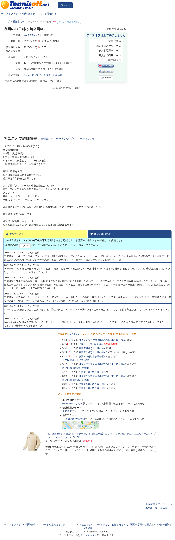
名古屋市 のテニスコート (158, 504)
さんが (72, 403)
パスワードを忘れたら (49, 524)
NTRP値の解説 (161, 524)
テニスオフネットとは (74, 524)
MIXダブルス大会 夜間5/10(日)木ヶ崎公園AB (102, 364)
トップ (53, 2)
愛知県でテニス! (21, 21)
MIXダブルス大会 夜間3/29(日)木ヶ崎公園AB (102, 376)
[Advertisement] (151, 61)
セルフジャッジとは (99, 524)
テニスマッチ (87, 535)
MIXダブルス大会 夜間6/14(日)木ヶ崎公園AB (102, 340)
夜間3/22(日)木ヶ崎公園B (92, 384)
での (68, 411)
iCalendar (106, 78)
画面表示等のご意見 (141, 524)
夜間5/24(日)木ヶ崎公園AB (93, 352)
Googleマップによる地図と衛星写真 (43, 75)
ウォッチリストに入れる (69, 22)
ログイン (65, 5)
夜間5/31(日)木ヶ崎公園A (92, 348)
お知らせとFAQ (120, 524)
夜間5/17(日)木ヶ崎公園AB (93, 356)
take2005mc (30, 35)
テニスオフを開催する (45, 13)
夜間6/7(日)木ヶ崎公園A (90, 344)
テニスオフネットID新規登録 (16, 13)
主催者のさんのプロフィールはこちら (67, 138)
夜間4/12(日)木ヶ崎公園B (92, 372)
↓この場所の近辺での (73, 419)
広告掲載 (87, 528)
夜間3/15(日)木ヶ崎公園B (92, 388)
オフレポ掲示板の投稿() (75, 360)
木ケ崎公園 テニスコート (158, 508)
